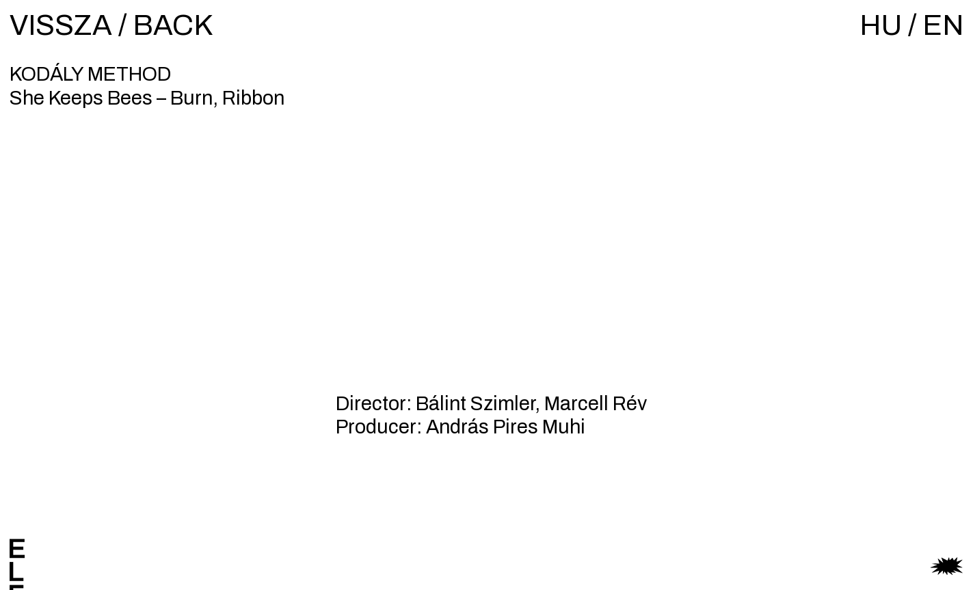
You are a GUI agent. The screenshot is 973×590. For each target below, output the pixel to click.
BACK (173, 25)
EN (942, 25)
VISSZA (61, 25)
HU (880, 25)
